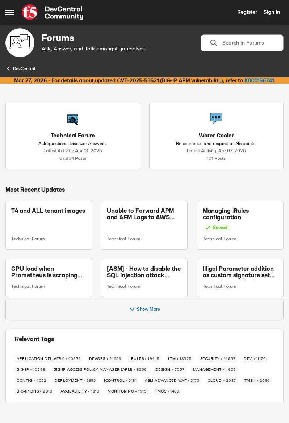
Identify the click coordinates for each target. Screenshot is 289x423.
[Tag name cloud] (222, 381)
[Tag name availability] (80, 391)
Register (247, 12)
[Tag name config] (31, 381)
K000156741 (259, 80)
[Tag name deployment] (75, 381)
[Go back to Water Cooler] (216, 136)
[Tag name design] (170, 370)
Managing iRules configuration (226, 214)
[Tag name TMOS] (167, 391)
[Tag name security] (218, 359)
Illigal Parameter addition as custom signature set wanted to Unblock (238, 272)
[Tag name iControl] (120, 381)
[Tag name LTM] (180, 359)
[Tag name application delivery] (49, 359)
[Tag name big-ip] (31, 370)
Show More (144, 309)
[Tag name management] (214, 370)
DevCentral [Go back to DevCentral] (20, 68)
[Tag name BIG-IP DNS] (34, 391)
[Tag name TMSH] (257, 381)
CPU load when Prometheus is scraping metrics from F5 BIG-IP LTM (44, 272)
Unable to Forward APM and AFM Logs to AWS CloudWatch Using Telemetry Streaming (140, 214)
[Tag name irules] (145, 359)
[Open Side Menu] (10, 12)
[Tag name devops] (105, 359)
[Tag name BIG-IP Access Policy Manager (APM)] (100, 370)
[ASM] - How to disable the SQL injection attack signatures (144, 272)
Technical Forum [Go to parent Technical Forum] (28, 239)
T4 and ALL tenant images (48, 211)
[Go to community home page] (52, 12)
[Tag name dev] (255, 359)
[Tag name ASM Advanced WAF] (172, 381)
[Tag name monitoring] (127, 391)
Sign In (271, 12)
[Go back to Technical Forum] (73, 136)
